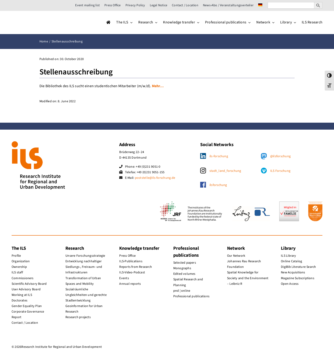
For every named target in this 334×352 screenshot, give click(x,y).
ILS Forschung (280, 171)
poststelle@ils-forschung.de (155, 178)
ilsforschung (218, 185)
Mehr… (158, 86)
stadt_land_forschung (225, 171)
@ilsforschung (280, 156)
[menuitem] (260, 5)
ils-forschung (218, 156)
